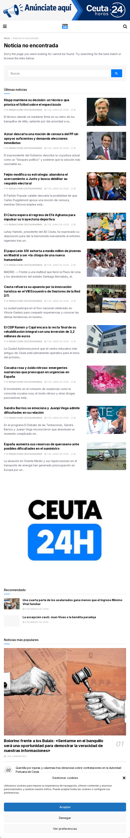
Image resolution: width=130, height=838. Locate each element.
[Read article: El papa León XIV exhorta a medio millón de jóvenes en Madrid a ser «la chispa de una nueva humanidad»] (106, 263)
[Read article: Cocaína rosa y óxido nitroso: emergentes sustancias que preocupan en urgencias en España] (106, 380)
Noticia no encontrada (25, 38)
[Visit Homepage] (65, 26)
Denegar (65, 818)
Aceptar (65, 807)
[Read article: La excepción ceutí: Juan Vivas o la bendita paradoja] (12, 620)
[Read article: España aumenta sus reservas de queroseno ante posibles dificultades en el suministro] (106, 456)
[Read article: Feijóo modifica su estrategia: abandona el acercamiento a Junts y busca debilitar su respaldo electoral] (106, 186)
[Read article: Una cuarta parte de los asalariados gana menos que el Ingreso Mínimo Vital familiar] (12, 603)
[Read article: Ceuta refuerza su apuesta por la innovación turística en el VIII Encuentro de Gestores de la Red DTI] (106, 299)
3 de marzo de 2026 (36, 622)
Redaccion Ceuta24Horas (25, 109)
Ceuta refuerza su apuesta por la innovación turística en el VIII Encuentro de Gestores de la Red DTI (42, 291)
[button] (124, 778)
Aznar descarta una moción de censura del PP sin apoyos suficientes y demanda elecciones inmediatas (41, 138)
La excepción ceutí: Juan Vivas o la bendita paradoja (59, 617)
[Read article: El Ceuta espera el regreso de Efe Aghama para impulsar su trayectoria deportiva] (106, 227)
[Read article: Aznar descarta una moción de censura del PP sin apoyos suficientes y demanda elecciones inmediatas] (106, 146)
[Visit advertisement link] (65, 10)
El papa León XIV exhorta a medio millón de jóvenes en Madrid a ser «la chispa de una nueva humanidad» (42, 255)
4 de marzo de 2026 (36, 609)
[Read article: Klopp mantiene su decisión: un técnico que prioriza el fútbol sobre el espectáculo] (106, 112)
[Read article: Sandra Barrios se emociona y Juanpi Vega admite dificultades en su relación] (106, 420)
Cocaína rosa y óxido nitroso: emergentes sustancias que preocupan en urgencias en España (36, 372)
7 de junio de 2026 (56, 109)
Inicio (7, 38)
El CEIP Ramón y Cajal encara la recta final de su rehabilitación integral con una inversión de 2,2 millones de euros (40, 331)
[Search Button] (125, 26)
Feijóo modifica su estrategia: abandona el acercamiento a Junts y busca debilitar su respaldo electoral (36, 178)
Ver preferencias (65, 829)
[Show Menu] (5, 26)
